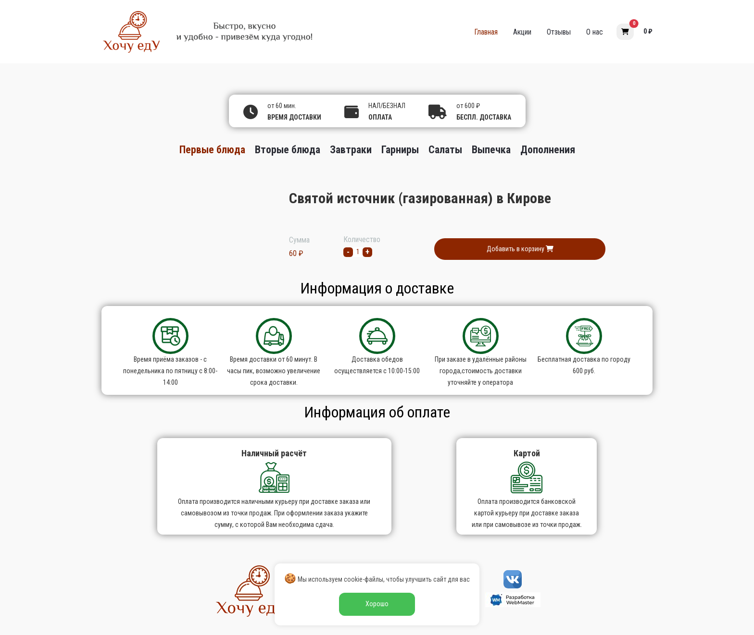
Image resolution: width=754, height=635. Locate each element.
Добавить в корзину (520, 249)
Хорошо (377, 604)
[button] (625, 32)
